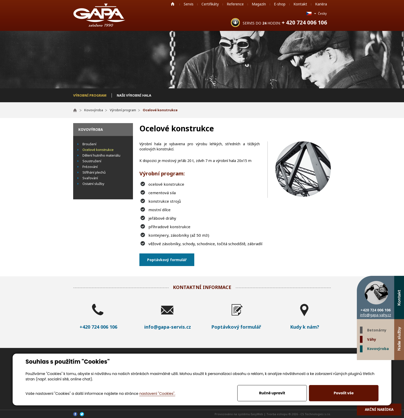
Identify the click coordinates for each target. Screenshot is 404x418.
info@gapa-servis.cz (167, 327)
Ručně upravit (272, 393)
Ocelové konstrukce (98, 149)
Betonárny (376, 330)
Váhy (371, 339)
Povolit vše (344, 393)
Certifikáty (210, 4)
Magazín (259, 4)
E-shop (279, 4)
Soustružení (91, 161)
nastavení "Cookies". (157, 393)
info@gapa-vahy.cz (375, 314)
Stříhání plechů (94, 172)
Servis (188, 4)
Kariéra (321, 4)
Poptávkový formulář (167, 259)
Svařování (90, 178)
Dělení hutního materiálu (101, 155)
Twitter (389, 365)
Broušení (89, 144)
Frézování (90, 166)
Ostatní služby (93, 183)
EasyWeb (257, 414)
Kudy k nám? (304, 327)
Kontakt (300, 4)
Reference (235, 4)
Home (172, 4)
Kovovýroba (378, 348)
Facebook (399, 365)
